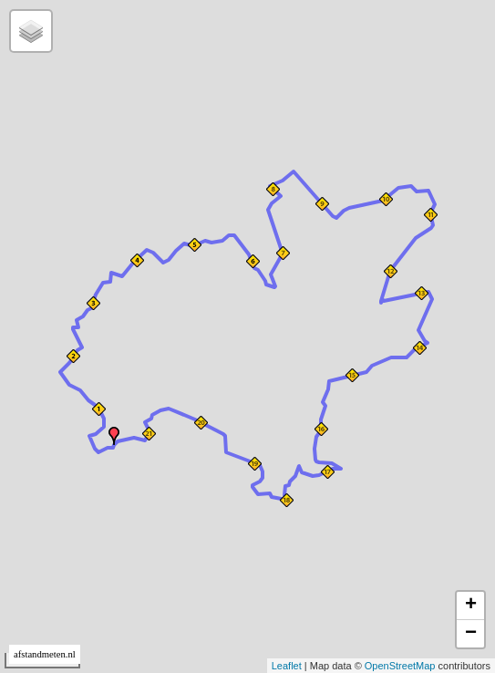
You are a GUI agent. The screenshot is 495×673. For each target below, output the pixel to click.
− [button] (471, 633)
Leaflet (287, 665)
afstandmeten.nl (45, 654)
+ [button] (471, 605)
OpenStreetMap (400, 665)
